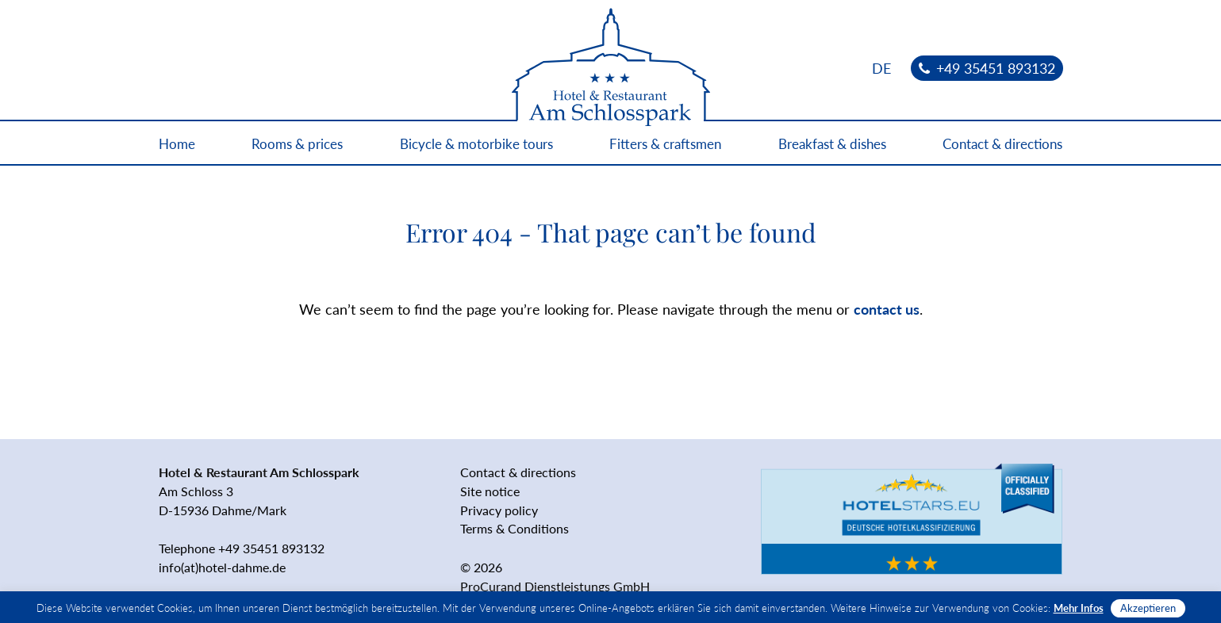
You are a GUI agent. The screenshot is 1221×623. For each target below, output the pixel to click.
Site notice (490, 491)
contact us (887, 309)
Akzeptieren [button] (1148, 608)
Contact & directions (1002, 144)
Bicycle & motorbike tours (476, 144)
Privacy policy (499, 510)
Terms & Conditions (514, 528)
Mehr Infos (1079, 608)
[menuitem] (881, 67)
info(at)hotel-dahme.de (222, 567)
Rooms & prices (297, 144)
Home (177, 144)
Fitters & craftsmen (665, 144)
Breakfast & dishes (832, 144)
